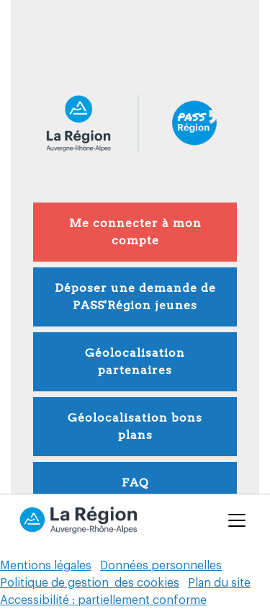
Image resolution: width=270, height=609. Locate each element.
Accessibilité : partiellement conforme (103, 600)
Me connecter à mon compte (135, 231)
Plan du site (219, 583)
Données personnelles (161, 566)
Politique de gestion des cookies (89, 583)
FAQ (135, 482)
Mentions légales (45, 566)
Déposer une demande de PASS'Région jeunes (135, 296)
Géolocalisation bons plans (135, 426)
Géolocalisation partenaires (135, 361)
